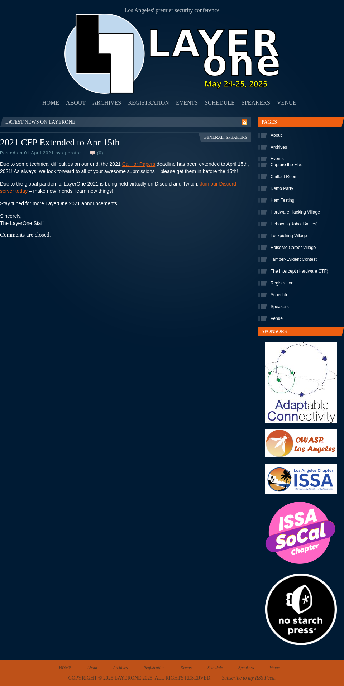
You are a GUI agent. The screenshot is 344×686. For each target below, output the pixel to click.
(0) (100, 152)
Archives (106, 103)
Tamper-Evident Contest (294, 259)
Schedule (220, 103)
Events (187, 103)
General (214, 137)
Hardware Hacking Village (295, 212)
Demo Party (282, 188)
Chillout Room (284, 176)
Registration (148, 103)
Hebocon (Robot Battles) (294, 223)
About (76, 103)
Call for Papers (139, 164)
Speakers (256, 103)
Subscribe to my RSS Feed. (249, 678)
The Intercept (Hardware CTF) (299, 271)
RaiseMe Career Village (293, 247)
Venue (286, 103)
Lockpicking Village (289, 235)
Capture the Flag (286, 164)
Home (50, 103)
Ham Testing (282, 200)
